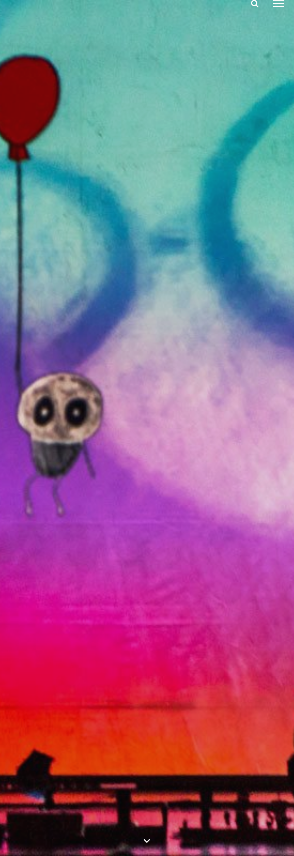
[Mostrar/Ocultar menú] (279, 3)
